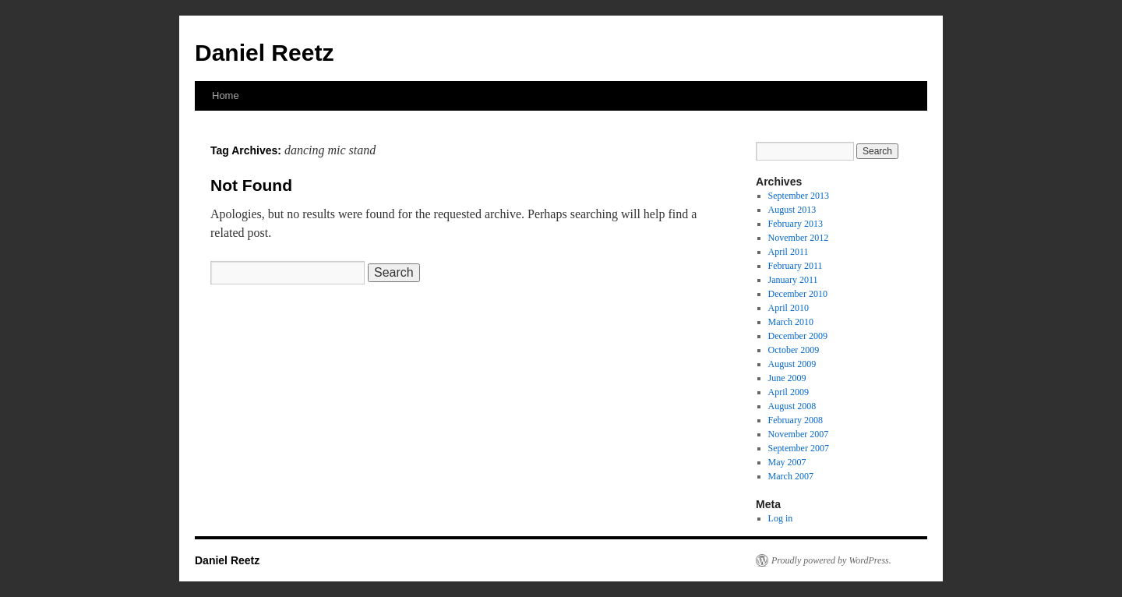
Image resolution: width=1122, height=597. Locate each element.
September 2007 (798, 448)
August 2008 (792, 406)
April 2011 (788, 251)
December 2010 (797, 293)
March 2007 (790, 476)
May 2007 (787, 462)
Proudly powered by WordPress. (831, 560)
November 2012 (798, 237)
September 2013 (798, 195)
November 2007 (798, 434)
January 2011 (793, 279)
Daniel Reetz (264, 52)
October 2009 (794, 349)
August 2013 (792, 209)
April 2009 (788, 392)
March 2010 (790, 321)
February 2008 (795, 420)
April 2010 (788, 307)
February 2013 (795, 223)
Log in (780, 518)
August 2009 (792, 364)
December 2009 (797, 335)
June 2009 (787, 378)
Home (225, 95)
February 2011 (795, 265)
